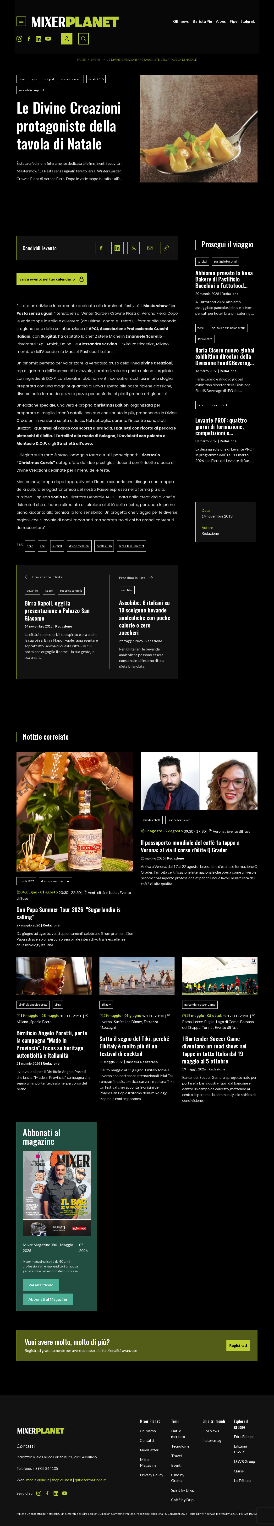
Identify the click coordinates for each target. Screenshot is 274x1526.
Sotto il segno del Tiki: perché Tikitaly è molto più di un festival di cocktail (134, 1046)
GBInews (181, 21)
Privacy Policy (151, 1474)
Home (81, 59)
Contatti (147, 1440)
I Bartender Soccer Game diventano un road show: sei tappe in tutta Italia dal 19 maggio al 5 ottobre (214, 1049)
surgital (49, 79)
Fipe (233, 21)
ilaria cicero (204, 339)
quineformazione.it (90, 1479)
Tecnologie (180, 1446)
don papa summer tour (55, 881)
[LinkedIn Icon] (38, 39)
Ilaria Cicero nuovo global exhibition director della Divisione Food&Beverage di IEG (224, 356)
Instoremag (212, 1440)
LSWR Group (244, 1461)
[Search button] (83, 38)
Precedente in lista (43, 577)
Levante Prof (219, 405)
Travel (176, 1455)
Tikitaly (106, 1004)
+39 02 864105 (45, 1468)
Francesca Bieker (179, 820)
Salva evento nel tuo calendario (51, 279)
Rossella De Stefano (142, 1062)
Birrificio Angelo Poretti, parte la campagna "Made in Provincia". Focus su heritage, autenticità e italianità (51, 1043)
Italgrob (248, 21)
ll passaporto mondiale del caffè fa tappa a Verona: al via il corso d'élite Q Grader (190, 846)
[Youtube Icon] (48, 39)
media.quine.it (37, 1479)
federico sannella (71, 590)
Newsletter (149, 1450)
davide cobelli (151, 820)
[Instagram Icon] (19, 39)
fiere (22, 79)
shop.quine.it (62, 1479)
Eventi (96, 59)
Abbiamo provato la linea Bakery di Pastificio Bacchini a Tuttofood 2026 (224, 279)
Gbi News (211, 1430)
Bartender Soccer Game (199, 1004)
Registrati (238, 1345)
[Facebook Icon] (29, 39)
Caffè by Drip (182, 1499)
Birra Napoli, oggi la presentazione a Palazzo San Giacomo (57, 610)
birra (58, 1004)
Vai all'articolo (41, 1285)
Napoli (49, 590)
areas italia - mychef (31, 90)
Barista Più (202, 21)
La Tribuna (242, 1480)
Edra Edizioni (244, 1436)
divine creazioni (71, 79)
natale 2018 (96, 79)
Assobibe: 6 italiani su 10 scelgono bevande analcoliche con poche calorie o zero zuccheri (144, 617)
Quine (239, 1471)
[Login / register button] (66, 38)
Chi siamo (148, 1430)
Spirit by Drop (182, 1490)
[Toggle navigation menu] (21, 21)
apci (34, 79)
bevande (32, 590)
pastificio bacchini (225, 261)
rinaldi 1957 (26, 881)
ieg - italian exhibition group (228, 328)
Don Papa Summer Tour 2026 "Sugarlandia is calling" (68, 913)
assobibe (126, 590)
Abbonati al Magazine (47, 1299)
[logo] (75, 21)
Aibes (221, 21)
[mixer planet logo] (41, 1430)
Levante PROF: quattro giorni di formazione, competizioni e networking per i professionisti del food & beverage (224, 426)
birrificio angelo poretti (33, 1004)
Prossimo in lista (136, 577)
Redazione (63, 626)
